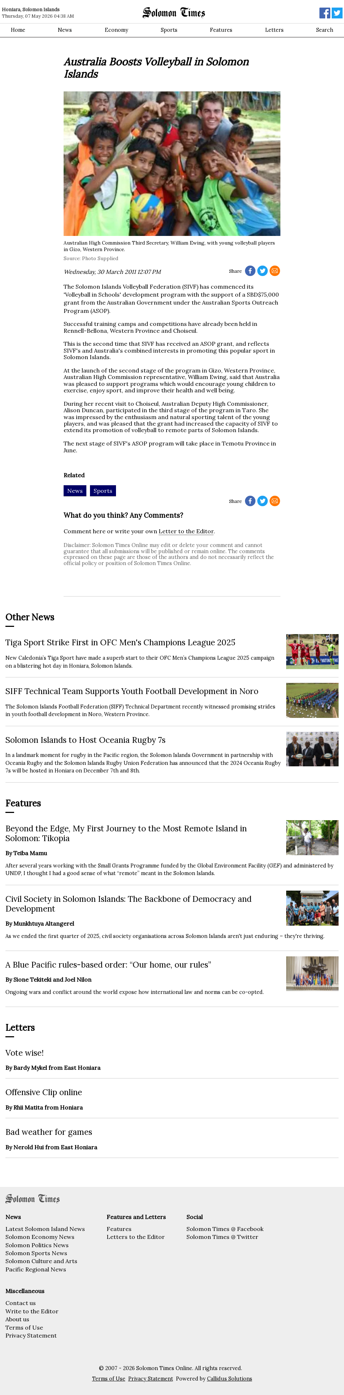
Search (324, 30)
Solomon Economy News (39, 1236)
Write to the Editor (32, 1311)
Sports (169, 30)
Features (221, 30)
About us (17, 1319)
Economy (116, 30)
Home (18, 30)
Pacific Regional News (35, 1269)
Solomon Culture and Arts (41, 1261)
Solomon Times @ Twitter (222, 1236)
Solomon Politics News (37, 1245)
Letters (274, 30)
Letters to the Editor (136, 1236)
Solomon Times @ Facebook (224, 1228)
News (65, 30)
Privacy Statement (31, 1335)
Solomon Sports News (36, 1253)
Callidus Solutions (229, 1378)
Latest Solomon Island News (45, 1228)
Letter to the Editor (186, 531)
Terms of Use (24, 1327)
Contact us (20, 1302)
